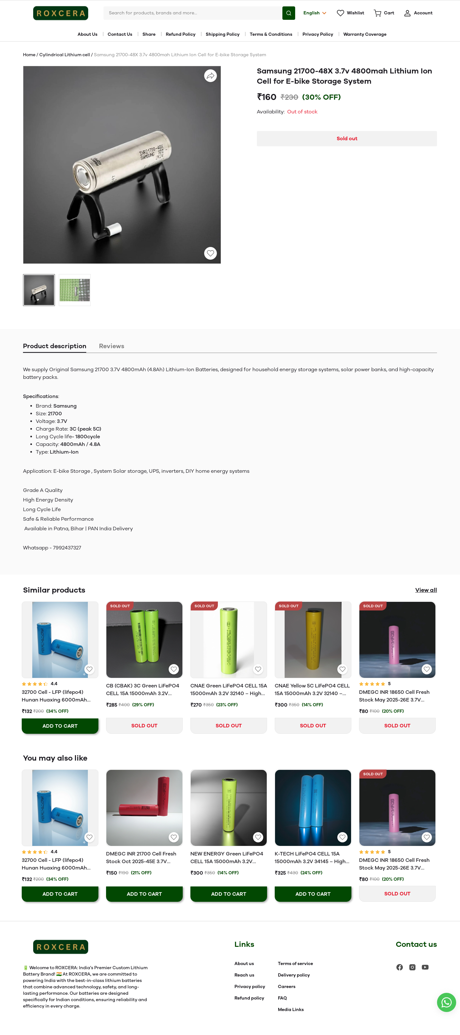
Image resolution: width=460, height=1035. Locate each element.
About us (244, 963)
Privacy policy (249, 986)
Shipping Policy (223, 34)
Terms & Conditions (271, 34)
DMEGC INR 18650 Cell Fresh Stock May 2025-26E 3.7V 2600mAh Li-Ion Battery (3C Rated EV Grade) (394, 696)
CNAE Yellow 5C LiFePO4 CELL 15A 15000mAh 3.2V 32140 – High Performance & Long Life (312, 690)
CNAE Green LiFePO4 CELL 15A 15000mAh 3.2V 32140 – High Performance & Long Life (228, 690)
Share (149, 34)
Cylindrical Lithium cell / (66, 54)
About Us (87, 34)
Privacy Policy (318, 34)
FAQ (282, 998)
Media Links (291, 1009)
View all (426, 590)
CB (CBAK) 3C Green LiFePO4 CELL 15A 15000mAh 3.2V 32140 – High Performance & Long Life (142, 690)
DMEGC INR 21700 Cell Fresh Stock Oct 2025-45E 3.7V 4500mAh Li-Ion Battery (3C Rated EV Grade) (141, 858)
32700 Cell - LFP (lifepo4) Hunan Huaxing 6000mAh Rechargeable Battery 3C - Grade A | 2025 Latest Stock (56, 696)
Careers (286, 986)
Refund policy (249, 998)
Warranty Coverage (365, 34)
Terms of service (295, 963)
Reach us (244, 975)
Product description (54, 346)
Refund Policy (180, 34)
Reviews (111, 346)
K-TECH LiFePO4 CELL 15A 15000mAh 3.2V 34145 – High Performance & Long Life (310, 858)
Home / (31, 54)
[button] (39, 290)
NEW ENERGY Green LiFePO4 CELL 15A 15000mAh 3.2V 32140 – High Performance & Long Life (226, 858)
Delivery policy (294, 975)
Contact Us (120, 34)
